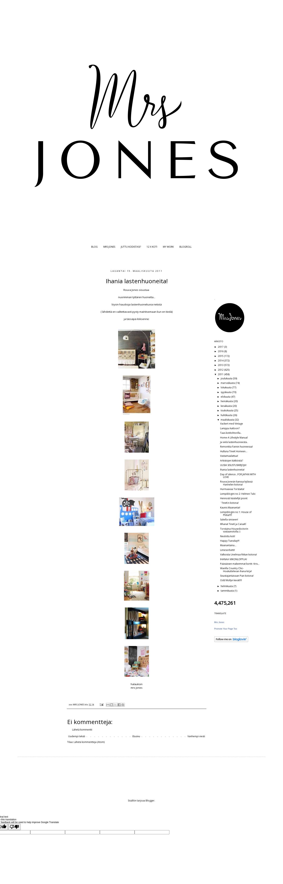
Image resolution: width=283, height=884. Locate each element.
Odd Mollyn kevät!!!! (231, 580)
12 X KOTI (152, 246)
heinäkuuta (227, 401)
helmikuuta (227, 586)
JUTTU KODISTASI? (131, 246)
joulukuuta (227, 378)
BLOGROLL (185, 246)
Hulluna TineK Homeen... (233, 451)
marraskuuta (228, 383)
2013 (221, 365)
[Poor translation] (14, 827)
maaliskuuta (228, 419)
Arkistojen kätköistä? (231, 460)
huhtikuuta (227, 415)
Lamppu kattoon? (230, 428)
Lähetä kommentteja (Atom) (89, 742)
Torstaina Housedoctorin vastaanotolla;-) (234, 530)
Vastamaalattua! (229, 456)
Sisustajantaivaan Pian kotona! (237, 575)
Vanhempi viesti (196, 736)
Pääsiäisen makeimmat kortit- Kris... (239, 563)
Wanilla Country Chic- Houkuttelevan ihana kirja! (236, 570)
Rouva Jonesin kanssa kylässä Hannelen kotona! (236, 483)
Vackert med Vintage (231, 423)
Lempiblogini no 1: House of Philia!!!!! (236, 513)
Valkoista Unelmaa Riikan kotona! (238, 554)
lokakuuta (226, 387)
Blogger (150, 800)
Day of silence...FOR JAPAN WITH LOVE (238, 476)
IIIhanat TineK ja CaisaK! (233, 524)
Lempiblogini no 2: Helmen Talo (237, 493)
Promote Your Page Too (225, 629)
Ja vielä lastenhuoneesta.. (234, 442)
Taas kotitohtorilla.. (231, 433)
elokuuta (226, 396)
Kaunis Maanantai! (230, 507)
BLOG (94, 246)
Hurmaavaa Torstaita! (232, 489)
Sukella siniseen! (229, 519)
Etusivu (136, 736)
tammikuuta (227, 590)
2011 (221, 374)
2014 (221, 360)
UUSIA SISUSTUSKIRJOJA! (233, 465)
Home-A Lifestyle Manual (234, 437)
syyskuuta (226, 392)
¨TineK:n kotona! (229, 502)
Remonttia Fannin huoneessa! (236, 446)
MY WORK (168, 246)
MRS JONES (109, 246)
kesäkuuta (226, 406)
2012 (221, 369)
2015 (221, 356)
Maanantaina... (228, 545)
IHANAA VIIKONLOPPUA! (233, 559)
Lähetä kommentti (82, 729)
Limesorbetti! (227, 550)
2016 (221, 351)
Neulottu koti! (227, 536)
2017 (221, 346)
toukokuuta (227, 410)
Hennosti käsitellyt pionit (233, 498)
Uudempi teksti (76, 736)
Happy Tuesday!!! (229, 540)
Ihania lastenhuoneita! (232, 469)
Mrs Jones (219, 622)
